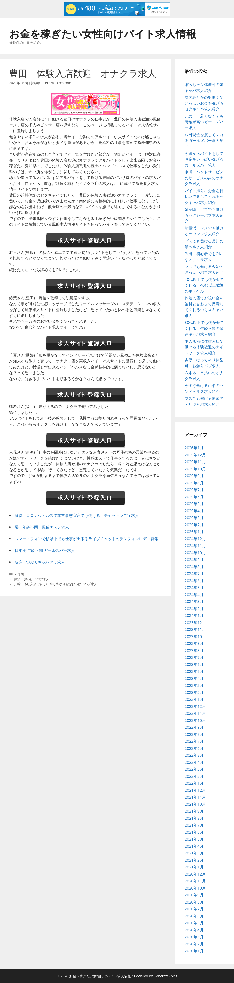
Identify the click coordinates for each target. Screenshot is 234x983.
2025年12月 (195, 454)
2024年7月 (194, 573)
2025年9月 (194, 475)
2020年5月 (194, 922)
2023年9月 (194, 643)
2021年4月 (194, 846)
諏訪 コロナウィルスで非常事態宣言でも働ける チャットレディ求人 (77, 515)
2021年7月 (194, 825)
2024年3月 (194, 601)
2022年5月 (194, 755)
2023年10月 (195, 636)
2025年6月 (194, 496)
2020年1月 (194, 950)
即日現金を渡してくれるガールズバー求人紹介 (204, 140)
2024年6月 (194, 580)
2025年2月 (194, 524)
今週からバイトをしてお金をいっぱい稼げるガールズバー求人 (204, 159)
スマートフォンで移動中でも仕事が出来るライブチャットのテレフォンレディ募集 (86, 538)
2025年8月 (194, 482)
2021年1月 (194, 867)
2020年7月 (194, 909)
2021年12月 (195, 790)
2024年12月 (195, 538)
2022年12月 (195, 706)
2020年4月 (194, 930)
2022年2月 (194, 776)
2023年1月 (194, 699)
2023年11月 (195, 629)
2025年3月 (194, 517)
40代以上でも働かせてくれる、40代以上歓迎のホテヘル (204, 285)
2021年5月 (194, 839)
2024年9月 (194, 559)
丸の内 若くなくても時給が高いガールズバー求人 (204, 121)
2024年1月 (194, 615)
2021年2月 (194, 860)
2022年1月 (194, 783)
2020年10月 (195, 888)
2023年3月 (194, 685)
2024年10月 (195, 552)
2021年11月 (195, 797)
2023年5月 (194, 671)
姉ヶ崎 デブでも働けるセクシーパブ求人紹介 (204, 215)
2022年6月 (194, 748)
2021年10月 (195, 804)
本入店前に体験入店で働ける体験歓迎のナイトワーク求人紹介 (204, 347)
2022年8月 (194, 734)
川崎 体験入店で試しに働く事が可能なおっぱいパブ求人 (55, 584)
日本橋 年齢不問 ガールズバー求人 (45, 550)
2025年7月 (194, 489)
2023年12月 (195, 622)
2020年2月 (194, 944)
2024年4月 (194, 594)
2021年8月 (194, 818)
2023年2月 (194, 692)
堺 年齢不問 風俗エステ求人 (42, 527)
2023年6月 (194, 664)
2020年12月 (195, 874)
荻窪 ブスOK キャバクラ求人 (40, 562)
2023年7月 (194, 657)
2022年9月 (194, 727)
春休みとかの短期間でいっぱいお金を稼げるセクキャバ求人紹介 (204, 103)
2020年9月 (194, 895)
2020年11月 (195, 881)
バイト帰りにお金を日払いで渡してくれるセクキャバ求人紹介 (204, 196)
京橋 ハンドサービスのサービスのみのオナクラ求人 (204, 177)
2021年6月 (194, 832)
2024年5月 (194, 587)
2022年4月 (194, 762)
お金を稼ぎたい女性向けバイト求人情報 (102, 34)
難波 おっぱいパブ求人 (31, 579)
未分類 (19, 574)
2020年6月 (194, 916)
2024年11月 (195, 545)
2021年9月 (194, 811)
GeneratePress (165, 976)
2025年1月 (194, 531)
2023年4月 (194, 678)
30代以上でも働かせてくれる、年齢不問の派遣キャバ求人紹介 (204, 328)
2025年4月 (194, 510)
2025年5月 (194, 503)
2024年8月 (194, 566)
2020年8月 (194, 902)
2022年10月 (195, 720)
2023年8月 (194, 650)
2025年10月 (195, 468)
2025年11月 (195, 461)
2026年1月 (194, 447)
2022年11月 (195, 713)
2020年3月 (194, 936)
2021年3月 (194, 853)
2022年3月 (194, 769)
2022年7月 (194, 741)
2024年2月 (194, 608)
